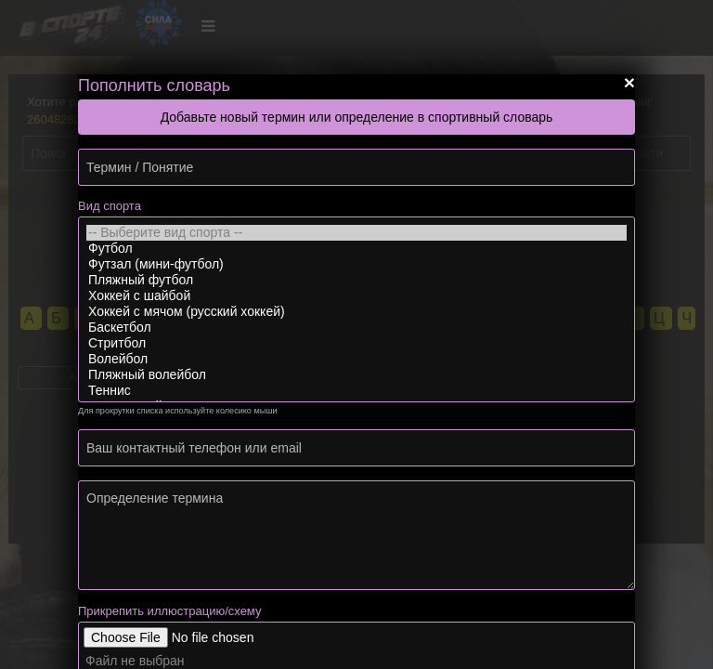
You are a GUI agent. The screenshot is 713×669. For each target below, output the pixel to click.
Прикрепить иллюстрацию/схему (169, 611)
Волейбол (356, 359)
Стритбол (356, 343)
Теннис (356, 391)
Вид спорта (109, 206)
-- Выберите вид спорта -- (356, 233)
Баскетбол (356, 327)
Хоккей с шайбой (356, 296)
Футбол (356, 248)
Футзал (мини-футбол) (356, 264)
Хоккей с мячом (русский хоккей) (356, 312)
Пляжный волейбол (356, 375)
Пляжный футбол (356, 280)
